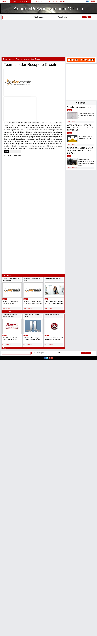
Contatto (38, 2)
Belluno (5, 335)
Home (4, 2)
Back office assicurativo (52, 278)
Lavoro (11, 59)
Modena (69, 110)
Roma (46, 299)
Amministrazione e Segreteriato (28, 59)
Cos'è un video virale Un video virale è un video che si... (86, 138)
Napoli (4, 299)
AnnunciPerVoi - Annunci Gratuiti (48, 8)
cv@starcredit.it (17, 155)
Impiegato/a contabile (52, 314)
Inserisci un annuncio (20, 2)
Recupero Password (55, 2)
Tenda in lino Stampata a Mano (79, 107)
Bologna (70, 133)
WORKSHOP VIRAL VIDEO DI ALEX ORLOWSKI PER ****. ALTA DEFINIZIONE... (80, 127)
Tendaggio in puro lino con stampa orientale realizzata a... (86, 115)
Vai (87, 17)
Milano (25, 335)
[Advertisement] (48, 39)
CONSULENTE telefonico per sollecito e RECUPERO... (11, 280)
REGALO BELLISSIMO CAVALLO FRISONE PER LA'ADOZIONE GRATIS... (80, 150)
